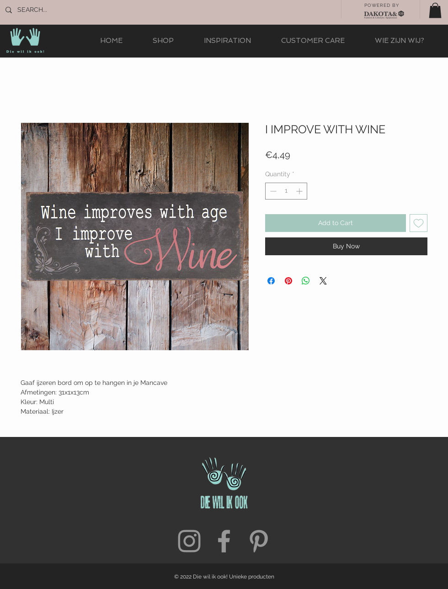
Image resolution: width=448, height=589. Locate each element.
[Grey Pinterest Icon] (259, 541)
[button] (435, 10)
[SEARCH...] (47, 10)
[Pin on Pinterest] (288, 280)
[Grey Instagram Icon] (189, 541)
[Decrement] (272, 191)
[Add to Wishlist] (418, 223)
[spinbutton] (286, 191)
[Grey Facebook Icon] (224, 541)
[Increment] (300, 191)
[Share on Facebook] (271, 280)
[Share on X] (323, 280)
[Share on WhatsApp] (305, 280)
